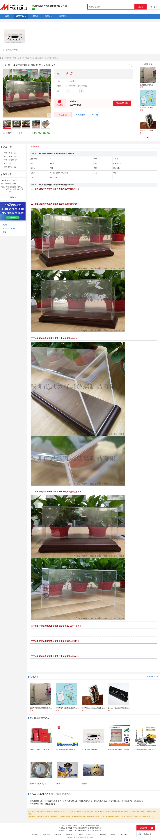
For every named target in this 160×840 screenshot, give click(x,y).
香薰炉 (84, 784)
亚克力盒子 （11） (10, 157)
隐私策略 (80, 834)
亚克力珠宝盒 (127, 801)
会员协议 (91, 834)
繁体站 (113, 834)
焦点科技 (83, 837)
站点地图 (69, 834)
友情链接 (123, 834)
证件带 (58, 784)
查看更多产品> (152, 677)
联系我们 (46, 834)
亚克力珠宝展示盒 (70, 801)
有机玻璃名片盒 (100, 801)
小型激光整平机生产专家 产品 (144, 749)
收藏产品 (7, 133)
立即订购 (94, 115)
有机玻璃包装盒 (85, 801)
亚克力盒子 (17, 58)
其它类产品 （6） (10, 167)
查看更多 (13, 197)
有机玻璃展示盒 (36, 801)
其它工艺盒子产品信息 (69, 825)
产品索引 (6, 225)
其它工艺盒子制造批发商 (90, 825)
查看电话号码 (122, 103)
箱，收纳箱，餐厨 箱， (11, 50)
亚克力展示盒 (114, 801)
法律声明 (102, 834)
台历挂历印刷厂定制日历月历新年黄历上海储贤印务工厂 (50, 749)
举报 (19, 133)
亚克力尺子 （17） (10, 153)
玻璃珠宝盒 (138, 801)
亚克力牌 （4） (9, 163)
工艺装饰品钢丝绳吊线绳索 (65, 749)
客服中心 (57, 834)
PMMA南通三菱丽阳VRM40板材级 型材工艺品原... (126, 749)
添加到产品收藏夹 (9, 229)
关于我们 (35, 834)
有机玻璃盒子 (50, 804)
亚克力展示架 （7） (11, 160)
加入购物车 (81, 115)
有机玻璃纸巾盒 (36, 804)
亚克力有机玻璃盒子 (52, 801)
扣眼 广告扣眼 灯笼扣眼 (38, 784)
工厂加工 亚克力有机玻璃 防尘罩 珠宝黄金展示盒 (83, 828)
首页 (1, 58)
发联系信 (63, 114)
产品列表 (8, 58)
